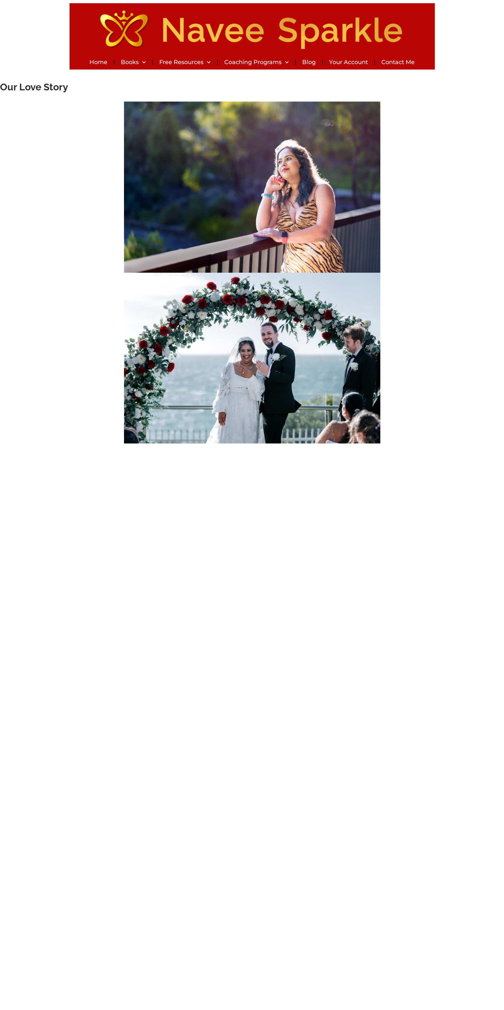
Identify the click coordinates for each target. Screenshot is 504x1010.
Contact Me (398, 62)
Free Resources (185, 62)
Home (98, 62)
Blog (309, 62)
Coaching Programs (256, 62)
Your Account (348, 62)
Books (133, 62)
